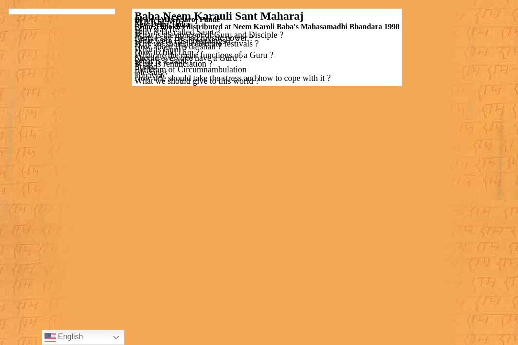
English (64, 337)
